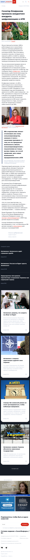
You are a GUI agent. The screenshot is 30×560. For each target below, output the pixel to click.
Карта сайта (4, 553)
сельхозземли (17, 226)
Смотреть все (15, 468)
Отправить (25, 524)
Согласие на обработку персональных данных (14, 527)
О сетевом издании (6, 538)
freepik (13, 41)
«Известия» (16, 71)
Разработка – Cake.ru (6, 556)
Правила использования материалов (11, 543)
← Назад (3, 6)
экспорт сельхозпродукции (10, 218)
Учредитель (23, 536)
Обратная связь (24, 538)
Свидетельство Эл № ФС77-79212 (9, 536)
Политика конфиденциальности (9, 541)
